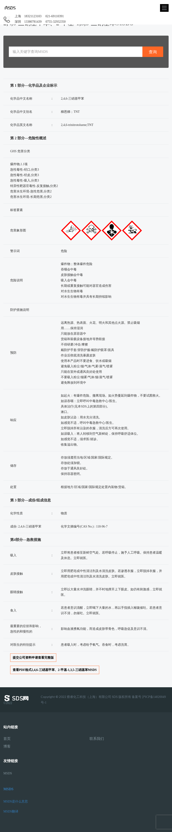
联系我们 (97, 739)
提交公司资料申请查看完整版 (33, 657)
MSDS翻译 (10, 811)
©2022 (17, 700)
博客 (7, 746)
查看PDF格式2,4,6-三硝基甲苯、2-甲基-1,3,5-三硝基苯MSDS (55, 670)
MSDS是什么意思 (15, 801)
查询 (153, 52)
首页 (7, 739)
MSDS (7, 773)
